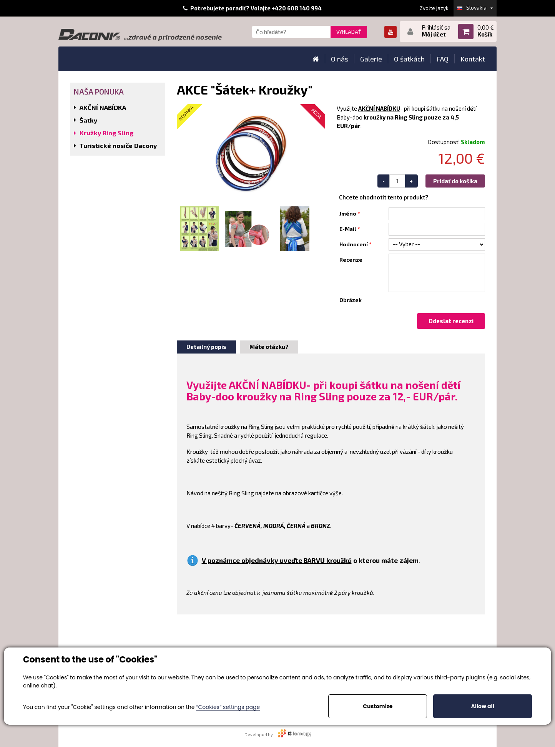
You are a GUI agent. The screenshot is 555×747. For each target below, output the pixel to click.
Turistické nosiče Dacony (118, 145)
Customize (377, 706)
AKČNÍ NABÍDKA (103, 107)
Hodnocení (353, 244)
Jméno (347, 214)
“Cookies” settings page (228, 707)
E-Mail (347, 229)
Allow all (482, 706)
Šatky (88, 120)
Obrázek (350, 300)
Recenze (350, 260)
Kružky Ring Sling (106, 132)
